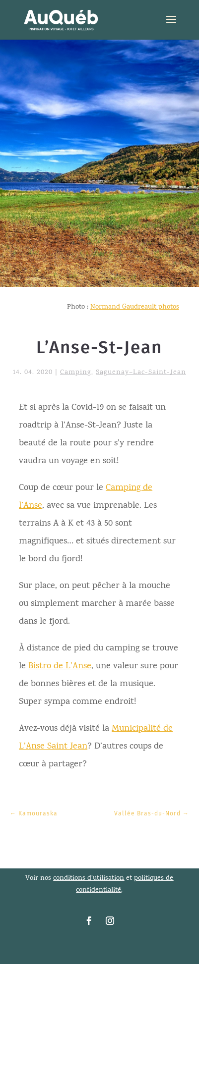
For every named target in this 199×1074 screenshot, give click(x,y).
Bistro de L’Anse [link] (59, 666)
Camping (75, 373)
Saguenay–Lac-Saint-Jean (141, 373)
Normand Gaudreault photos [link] (134, 307)
